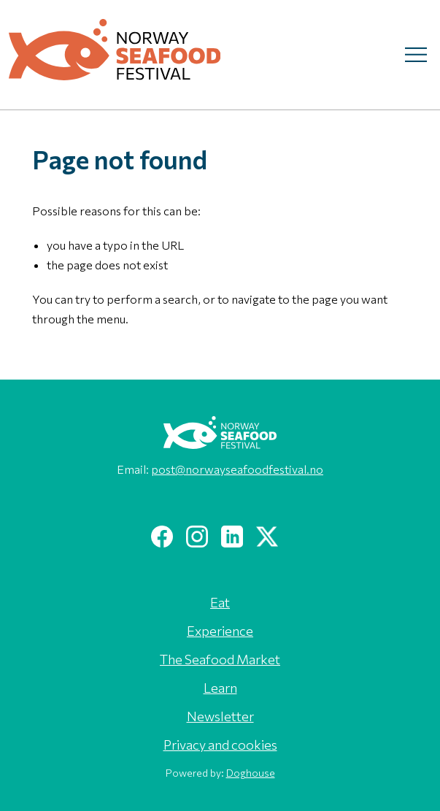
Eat (220, 602)
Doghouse (250, 772)
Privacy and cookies (220, 745)
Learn (220, 688)
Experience (220, 631)
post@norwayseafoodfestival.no (237, 469)
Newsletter (220, 716)
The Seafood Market (220, 659)
